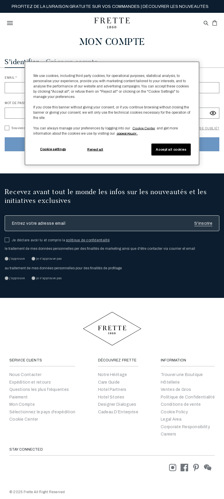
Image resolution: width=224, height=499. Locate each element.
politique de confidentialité (88, 240)
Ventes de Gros (176, 389)
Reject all (95, 149)
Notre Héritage (112, 375)
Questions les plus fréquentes (39, 389)
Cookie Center (23, 419)
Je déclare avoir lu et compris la (61, 240)
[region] (112, 113)
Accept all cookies (171, 149)
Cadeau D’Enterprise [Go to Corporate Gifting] (118, 412)
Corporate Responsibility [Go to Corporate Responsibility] (185, 427)
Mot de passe (17, 103)
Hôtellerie (170, 382)
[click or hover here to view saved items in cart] (214, 22)
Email (10, 77)
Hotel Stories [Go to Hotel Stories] (111, 397)
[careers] (168, 434)
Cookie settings (53, 149)
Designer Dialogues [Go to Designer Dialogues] (117, 404)
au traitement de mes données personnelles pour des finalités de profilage (63, 268)
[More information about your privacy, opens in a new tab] (127, 133)
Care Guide (109, 382)
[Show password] (212, 113)
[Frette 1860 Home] (112, 23)
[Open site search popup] (205, 23)
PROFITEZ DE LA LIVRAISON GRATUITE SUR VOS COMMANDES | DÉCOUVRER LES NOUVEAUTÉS (110, 6)
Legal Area (171, 419)
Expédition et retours (30, 382)
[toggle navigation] (10, 23)
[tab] (22, 63)
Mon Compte (22, 404)
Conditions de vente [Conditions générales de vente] (181, 404)
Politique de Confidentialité (188, 397)
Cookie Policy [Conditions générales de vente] (174, 412)
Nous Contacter (25, 375)
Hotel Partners (112, 389)
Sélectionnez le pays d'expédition (42, 412)
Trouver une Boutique (182, 375)
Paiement (18, 397)
